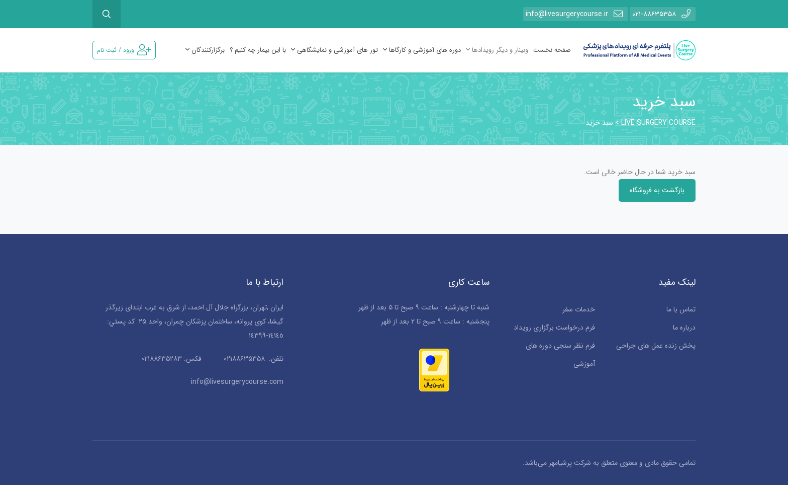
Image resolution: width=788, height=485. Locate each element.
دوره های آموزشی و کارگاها (422, 50)
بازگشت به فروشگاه (657, 190)
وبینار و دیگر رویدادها (497, 50)
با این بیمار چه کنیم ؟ (258, 50)
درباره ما (684, 327)
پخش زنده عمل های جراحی (656, 345)
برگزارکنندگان (205, 50)
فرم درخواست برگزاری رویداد (554, 327)
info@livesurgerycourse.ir (575, 14)
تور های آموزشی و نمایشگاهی (334, 50)
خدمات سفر (578, 309)
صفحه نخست (552, 50)
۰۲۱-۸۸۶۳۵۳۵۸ (662, 14)
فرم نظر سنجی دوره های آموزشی (560, 354)
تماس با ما (681, 309)
